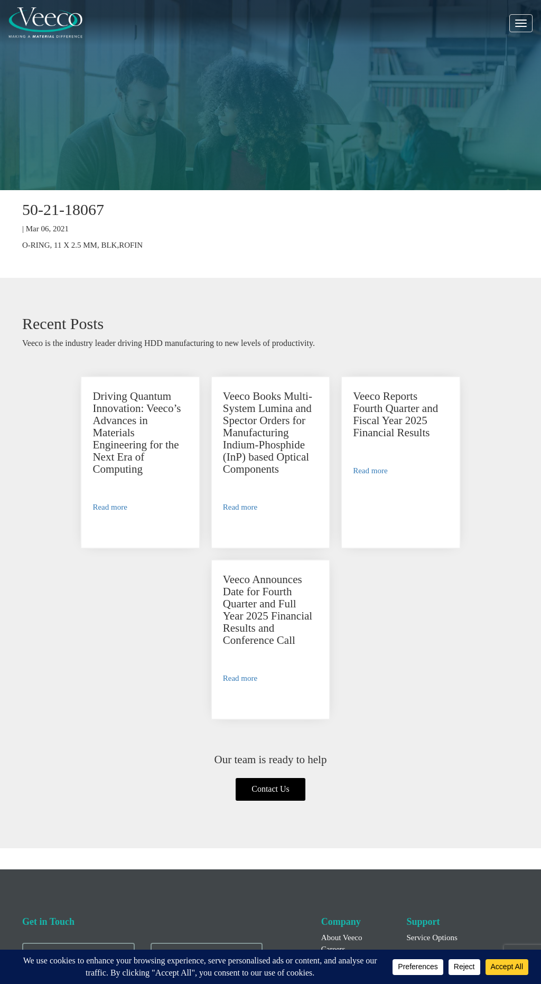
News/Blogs (340, 801)
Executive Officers (351, 878)
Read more (62, 507)
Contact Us (270, 629)
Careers (333, 790)
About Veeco (341, 779)
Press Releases (344, 867)
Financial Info (343, 855)
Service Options (431, 779)
